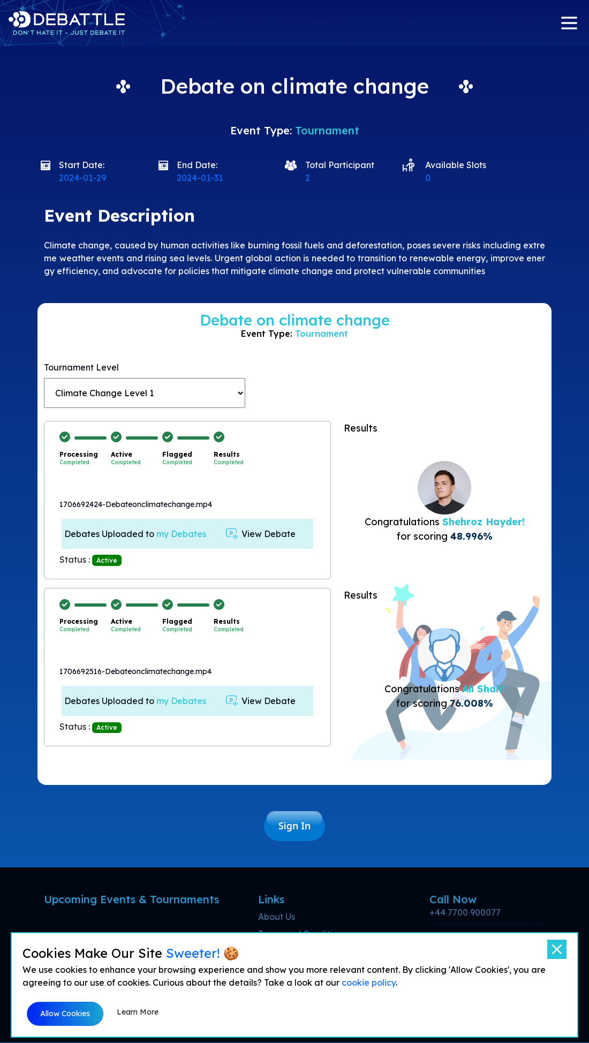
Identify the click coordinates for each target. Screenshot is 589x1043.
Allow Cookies (65, 1013)
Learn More (137, 1012)
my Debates (181, 533)
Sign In (294, 826)
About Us (276, 917)
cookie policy (369, 982)
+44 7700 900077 (465, 913)
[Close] (557, 949)
